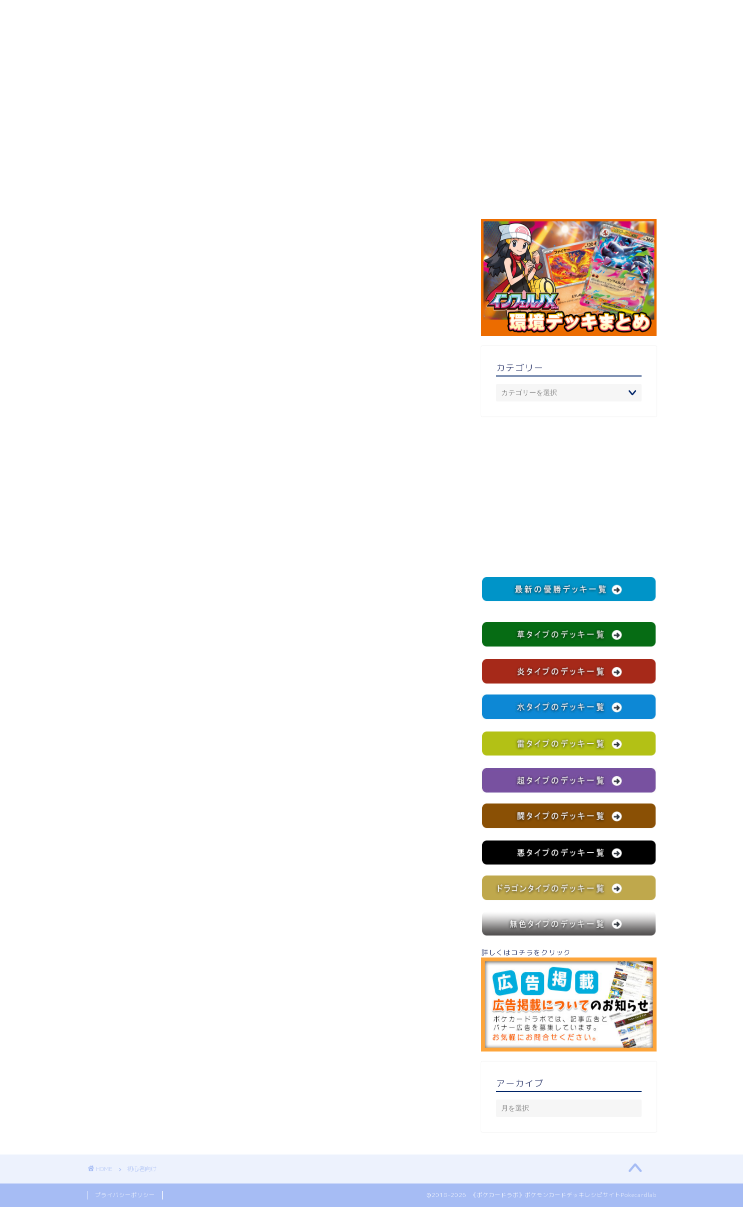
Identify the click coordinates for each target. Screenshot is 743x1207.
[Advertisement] (568, 496)
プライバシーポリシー (125, 1195)
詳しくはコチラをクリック (568, 1000)
